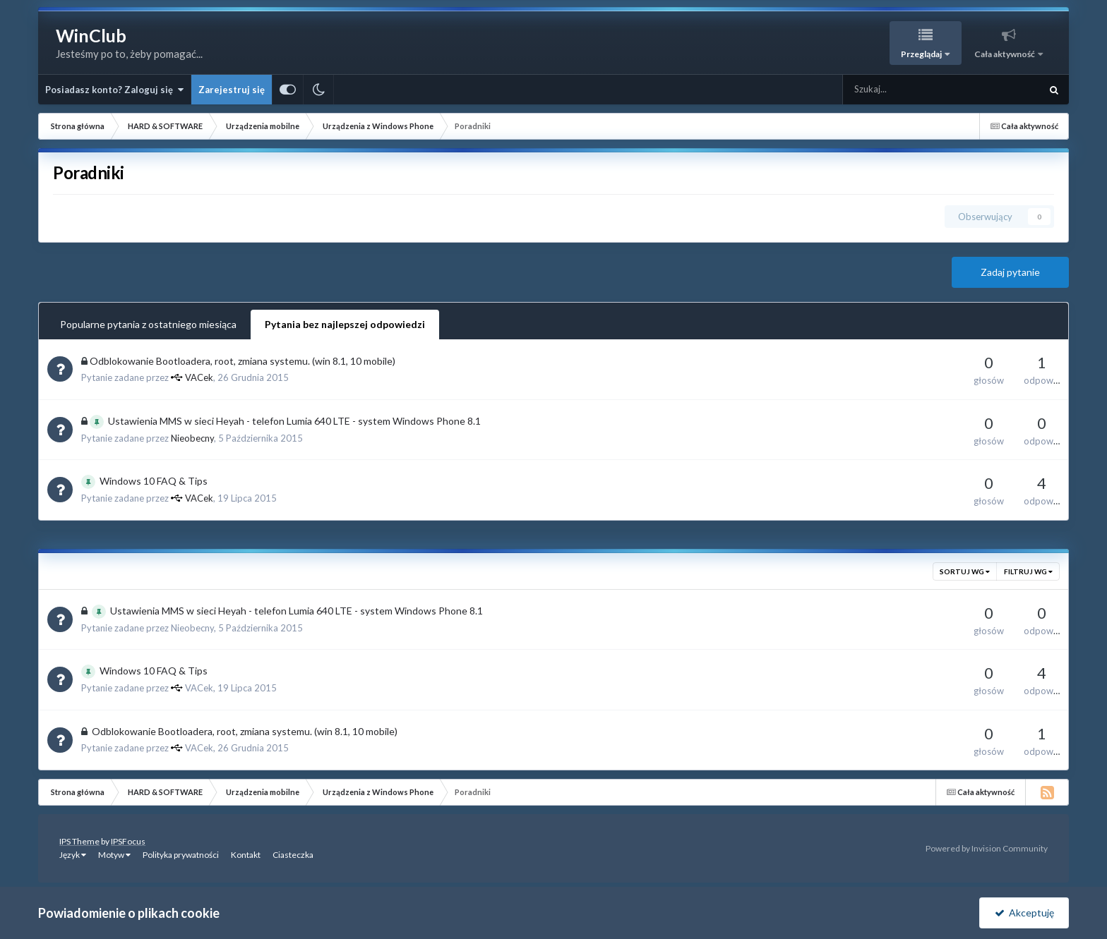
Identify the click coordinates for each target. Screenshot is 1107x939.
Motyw (114, 854)
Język (72, 854)
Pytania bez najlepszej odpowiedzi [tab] (345, 324)
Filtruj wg (1028, 571)
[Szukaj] (910, 89)
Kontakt (246, 854)
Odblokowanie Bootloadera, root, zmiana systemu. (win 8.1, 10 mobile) (242, 361)
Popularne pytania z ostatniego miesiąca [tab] (148, 324)
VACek (199, 377)
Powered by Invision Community (987, 848)
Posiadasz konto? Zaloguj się (114, 89)
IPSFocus (128, 841)
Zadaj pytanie (1010, 272)
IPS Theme (79, 841)
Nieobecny (192, 438)
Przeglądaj (922, 54)
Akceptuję (1024, 913)
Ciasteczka (293, 854)
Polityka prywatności (181, 854)
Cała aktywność (1005, 54)
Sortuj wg (965, 571)
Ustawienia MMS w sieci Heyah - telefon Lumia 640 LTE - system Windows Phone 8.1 (294, 421)
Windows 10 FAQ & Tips (154, 481)
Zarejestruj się (231, 89)
